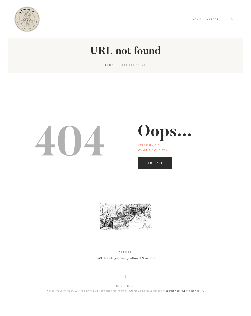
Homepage (154, 166)
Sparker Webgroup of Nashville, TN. (185, 293)
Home (109, 68)
